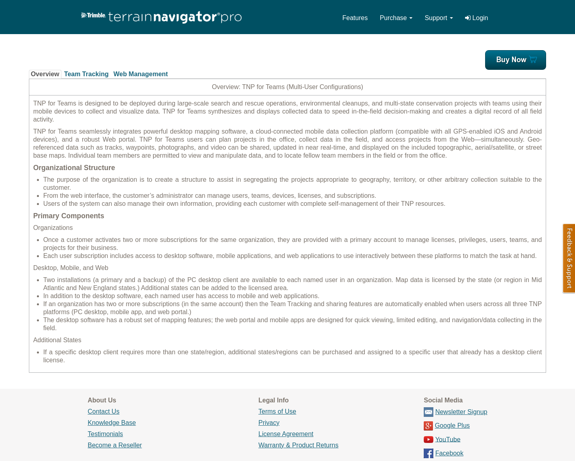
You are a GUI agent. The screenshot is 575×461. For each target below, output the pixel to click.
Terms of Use (277, 411)
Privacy (268, 422)
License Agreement (285, 434)
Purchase (396, 17)
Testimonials (105, 434)
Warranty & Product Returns (298, 445)
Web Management (141, 74)
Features (355, 17)
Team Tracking (86, 74)
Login (476, 17)
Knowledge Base (112, 422)
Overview (45, 74)
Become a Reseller (115, 445)
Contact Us (104, 411)
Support (439, 17)
